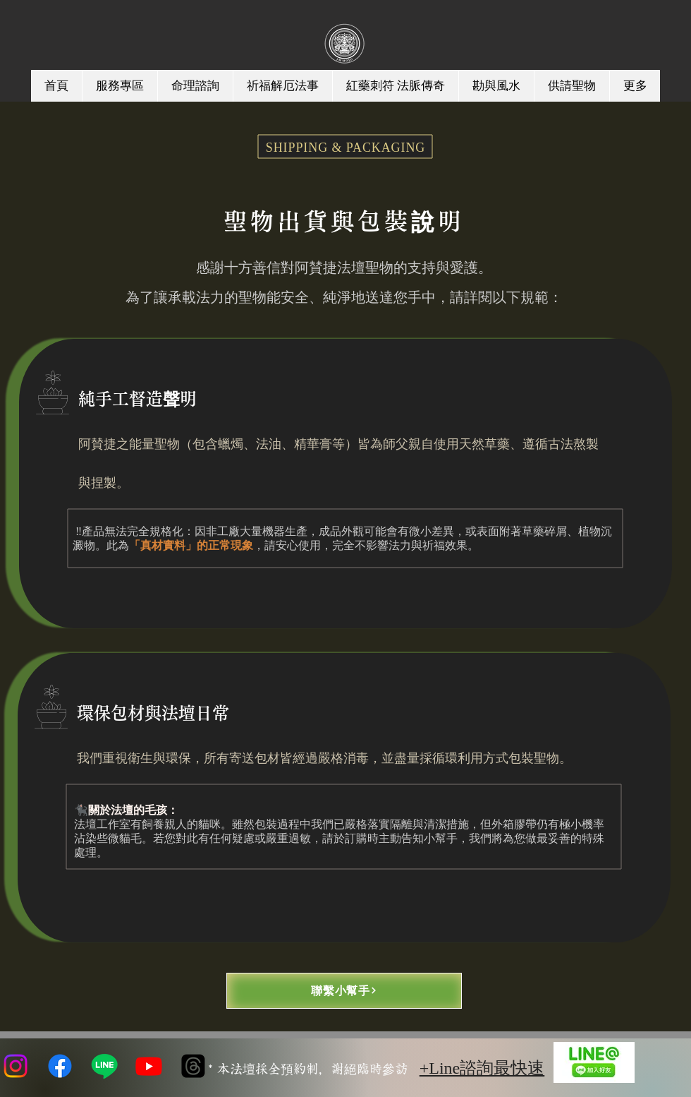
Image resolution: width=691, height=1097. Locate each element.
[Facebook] (59, 1065)
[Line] (104, 1065)
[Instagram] (15, 1065)
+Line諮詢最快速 (482, 1068)
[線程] (193, 1065)
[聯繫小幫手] (344, 991)
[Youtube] (148, 1065)
